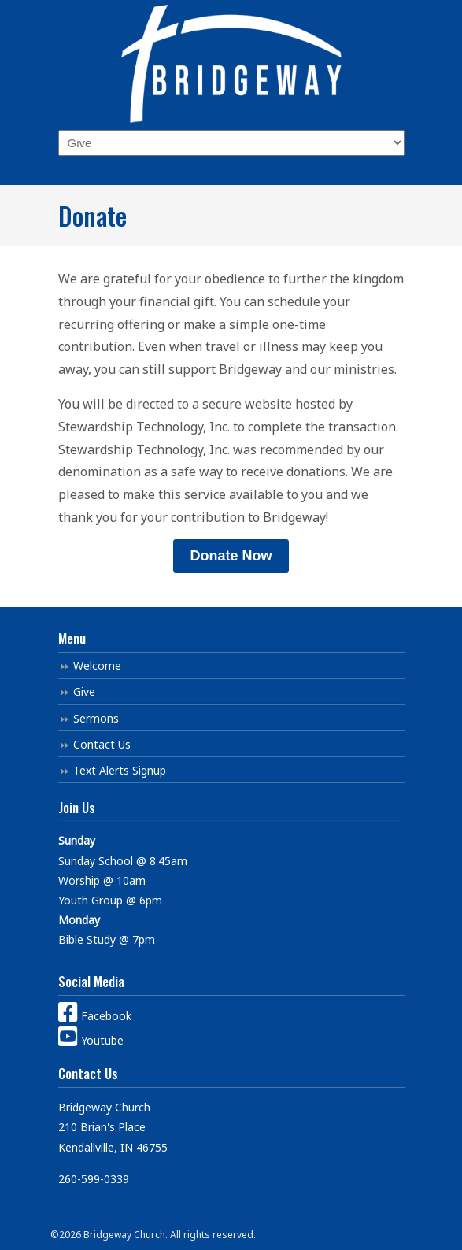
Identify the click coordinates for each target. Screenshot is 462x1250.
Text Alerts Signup (119, 770)
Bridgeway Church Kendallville (231, 64)
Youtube (91, 1040)
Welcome (97, 665)
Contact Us (102, 744)
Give (84, 691)
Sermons (96, 718)
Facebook (94, 1015)
